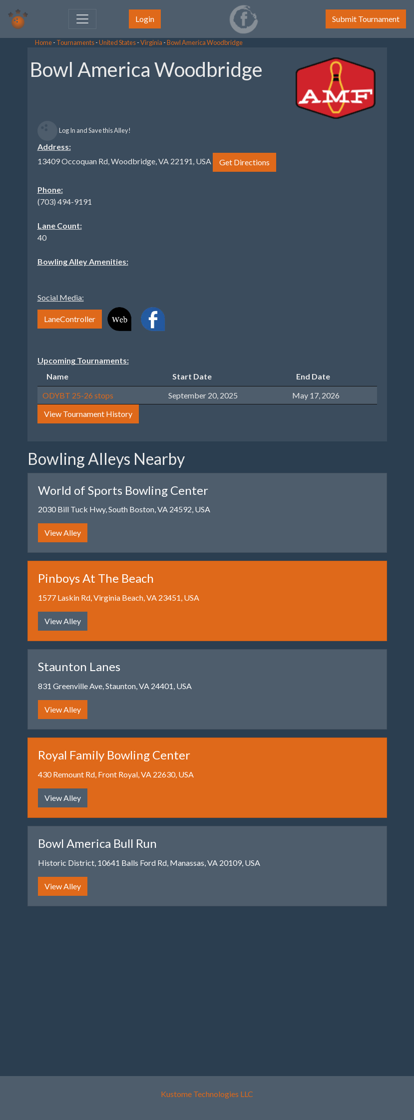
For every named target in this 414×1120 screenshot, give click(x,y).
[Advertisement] (80, 200)
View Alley (62, 532)
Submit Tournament (366, 18)
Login (144, 18)
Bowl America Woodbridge (205, 42)
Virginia (151, 42)
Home (43, 42)
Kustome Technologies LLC (207, 1094)
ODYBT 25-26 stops (77, 395)
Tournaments (75, 42)
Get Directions (244, 162)
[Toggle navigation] (82, 19)
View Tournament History (88, 413)
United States (117, 42)
